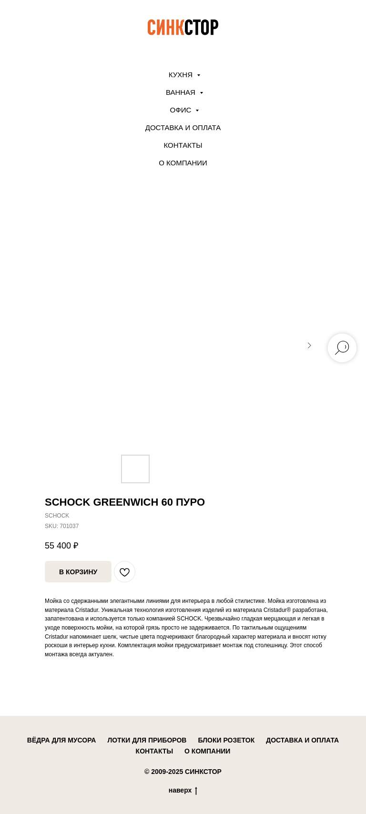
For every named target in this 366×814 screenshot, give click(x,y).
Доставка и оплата (183, 127)
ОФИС (181, 110)
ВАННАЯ (181, 92)
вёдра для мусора (61, 740)
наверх (183, 790)
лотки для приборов (146, 740)
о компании (207, 751)
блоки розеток (226, 740)
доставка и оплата (302, 740)
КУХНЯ (181, 75)
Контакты (183, 145)
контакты (154, 751)
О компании (183, 163)
